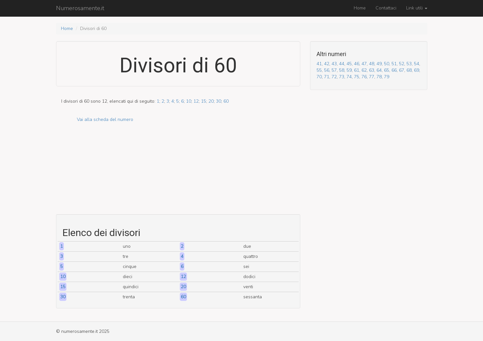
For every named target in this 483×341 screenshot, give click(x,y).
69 (416, 70)
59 (349, 70)
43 (334, 64)
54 (416, 64)
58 (341, 70)
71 (326, 77)
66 (394, 70)
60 (226, 101)
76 (364, 77)
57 (334, 70)
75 (356, 77)
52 (401, 64)
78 (379, 77)
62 (364, 70)
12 (196, 101)
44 (341, 64)
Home (360, 8)
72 (334, 77)
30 (218, 101)
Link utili (416, 8)
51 (394, 64)
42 (326, 64)
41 (319, 64)
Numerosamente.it (80, 8)
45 (349, 64)
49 (379, 64)
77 (371, 77)
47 (364, 64)
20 (211, 101)
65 (386, 70)
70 (319, 77)
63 (371, 70)
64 (379, 70)
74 (349, 77)
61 (356, 70)
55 (319, 70)
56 (326, 70)
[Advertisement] (178, 168)
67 (401, 70)
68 (409, 70)
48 (371, 64)
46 (356, 64)
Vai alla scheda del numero (105, 119)
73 (341, 77)
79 (386, 77)
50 (386, 64)
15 (203, 101)
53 (409, 64)
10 (188, 101)
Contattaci (386, 8)
